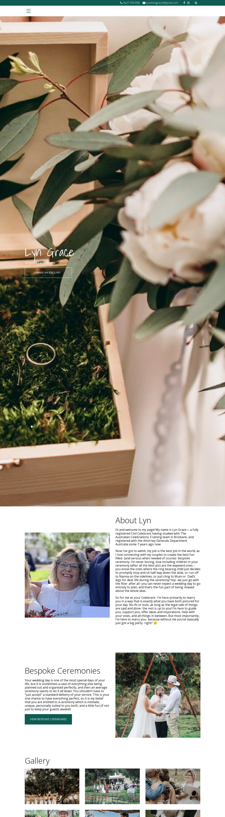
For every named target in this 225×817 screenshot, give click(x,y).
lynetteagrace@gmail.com (162, 3)
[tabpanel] (112, 261)
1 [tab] (32, 427)
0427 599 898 (131, 3)
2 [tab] (35, 427)
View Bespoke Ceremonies (48, 719)
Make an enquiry (48, 272)
